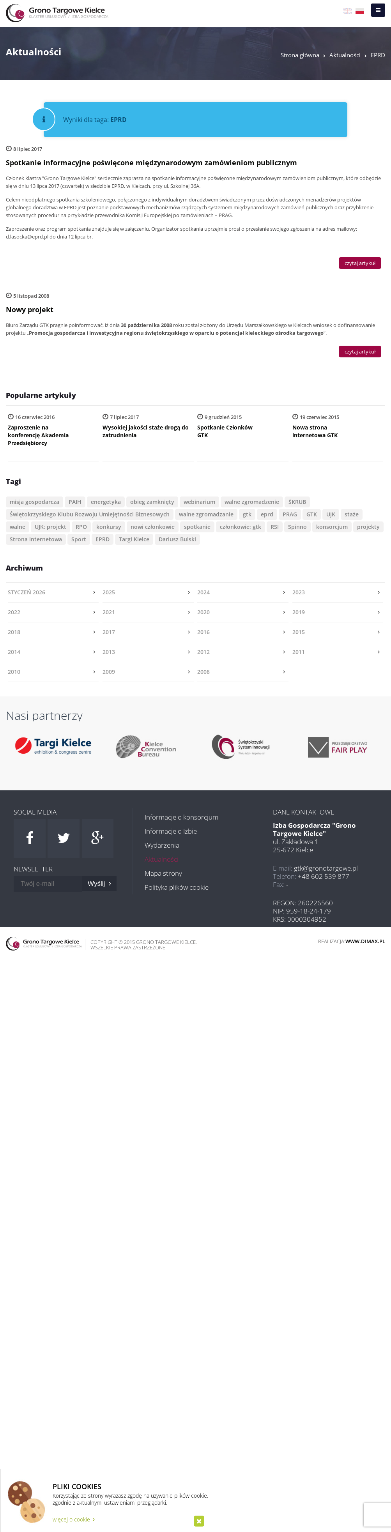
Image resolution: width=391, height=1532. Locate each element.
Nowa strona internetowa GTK (315, 431)
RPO (81, 526)
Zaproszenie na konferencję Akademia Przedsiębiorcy (38, 435)
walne (17, 526)
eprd (267, 514)
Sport (78, 539)
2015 (298, 632)
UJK (330, 514)
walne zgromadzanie (206, 514)
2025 (109, 592)
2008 (203, 671)
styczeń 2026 (26, 592)
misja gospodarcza (34, 501)
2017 (109, 632)
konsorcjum (332, 526)
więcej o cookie (74, 1519)
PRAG (290, 514)
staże (352, 514)
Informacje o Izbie (171, 831)
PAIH (75, 501)
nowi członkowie (153, 526)
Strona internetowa (36, 539)
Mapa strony (163, 873)
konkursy (108, 526)
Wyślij (99, 883)
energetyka (106, 501)
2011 (298, 652)
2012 (203, 652)
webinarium (199, 501)
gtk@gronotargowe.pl (326, 868)
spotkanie (197, 526)
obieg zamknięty (152, 501)
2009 (109, 671)
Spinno (297, 526)
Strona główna (300, 54)
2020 (203, 612)
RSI (275, 526)
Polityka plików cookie (177, 887)
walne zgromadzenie (252, 501)
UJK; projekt (50, 526)
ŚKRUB (297, 501)
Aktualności (345, 54)
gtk (247, 514)
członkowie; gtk (240, 526)
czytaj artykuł (360, 263)
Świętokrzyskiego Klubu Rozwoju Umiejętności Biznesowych (90, 514)
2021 (109, 612)
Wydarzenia (162, 845)
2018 (14, 632)
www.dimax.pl (365, 941)
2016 (203, 632)
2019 (298, 612)
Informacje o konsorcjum (181, 817)
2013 (109, 652)
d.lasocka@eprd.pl (27, 236)
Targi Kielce (134, 539)
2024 (203, 592)
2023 (298, 592)
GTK (311, 514)
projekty (368, 526)
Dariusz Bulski (177, 539)
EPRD (378, 54)
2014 (14, 652)
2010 (14, 671)
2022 (14, 612)
